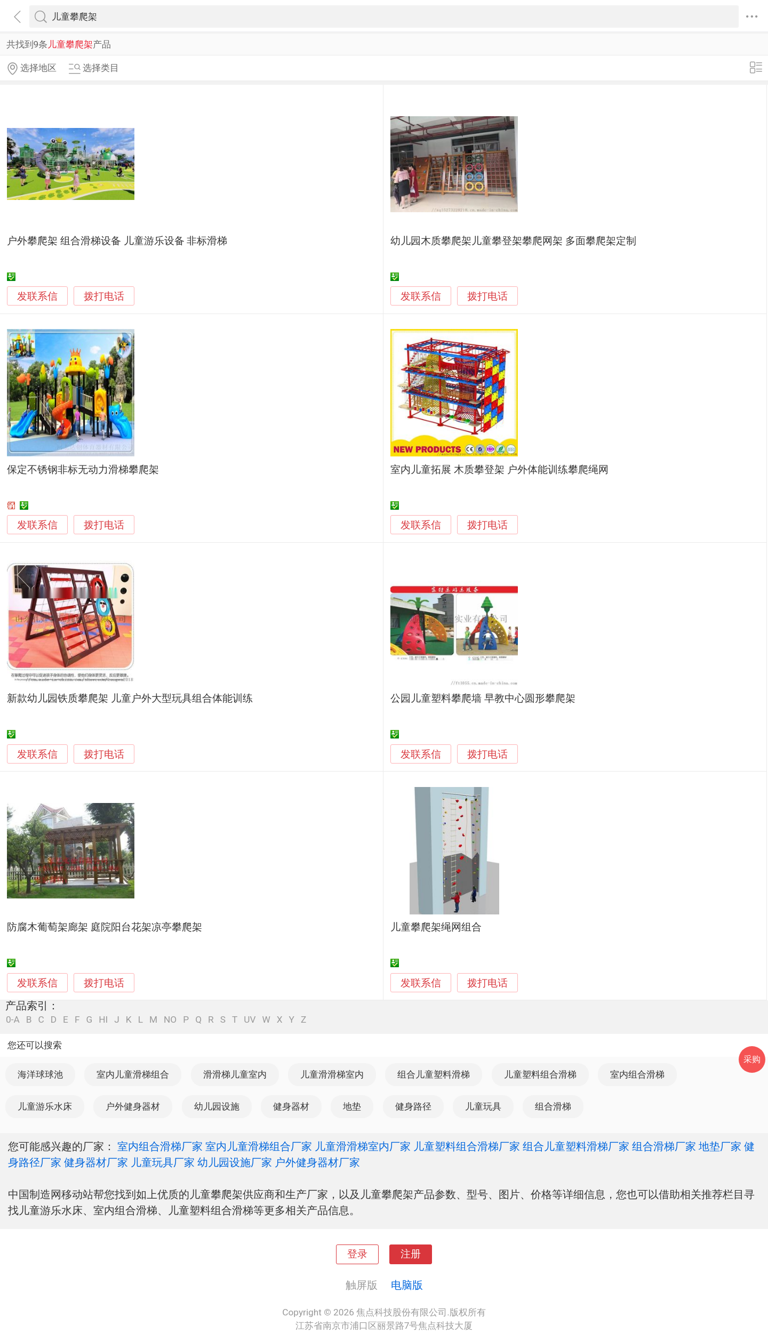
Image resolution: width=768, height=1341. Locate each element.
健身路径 (413, 1106)
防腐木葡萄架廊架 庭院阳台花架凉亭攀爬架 (104, 927)
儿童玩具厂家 (163, 1162)
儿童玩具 (483, 1106)
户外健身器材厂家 (317, 1162)
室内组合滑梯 (637, 1074)
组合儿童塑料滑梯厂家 (576, 1146)
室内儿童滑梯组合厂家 (258, 1146)
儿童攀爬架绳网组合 (436, 927)
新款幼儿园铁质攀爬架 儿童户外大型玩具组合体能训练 (130, 698)
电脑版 (407, 1285)
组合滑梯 (553, 1106)
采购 (752, 1059)
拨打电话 (104, 296)
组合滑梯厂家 (664, 1146)
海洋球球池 (40, 1074)
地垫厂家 (720, 1146)
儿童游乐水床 (45, 1106)
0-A (13, 1019)
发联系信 (37, 296)
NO (170, 1019)
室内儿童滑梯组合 (133, 1074)
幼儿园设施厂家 (234, 1162)
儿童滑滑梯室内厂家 (363, 1146)
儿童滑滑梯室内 (332, 1074)
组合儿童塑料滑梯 (433, 1074)
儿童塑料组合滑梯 (540, 1074)
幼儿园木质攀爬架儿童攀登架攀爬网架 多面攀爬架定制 (513, 241)
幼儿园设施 (216, 1106)
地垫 (352, 1106)
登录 (357, 1254)
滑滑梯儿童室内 (235, 1074)
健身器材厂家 (96, 1162)
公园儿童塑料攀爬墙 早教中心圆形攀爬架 (482, 698)
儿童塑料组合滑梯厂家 (466, 1146)
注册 (411, 1254)
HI (103, 1019)
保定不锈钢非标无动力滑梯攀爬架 (83, 470)
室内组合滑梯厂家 (160, 1146)
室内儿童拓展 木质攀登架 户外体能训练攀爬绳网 (499, 470)
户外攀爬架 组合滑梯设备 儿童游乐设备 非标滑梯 (117, 241)
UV (249, 1019)
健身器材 (291, 1106)
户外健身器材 (133, 1106)
